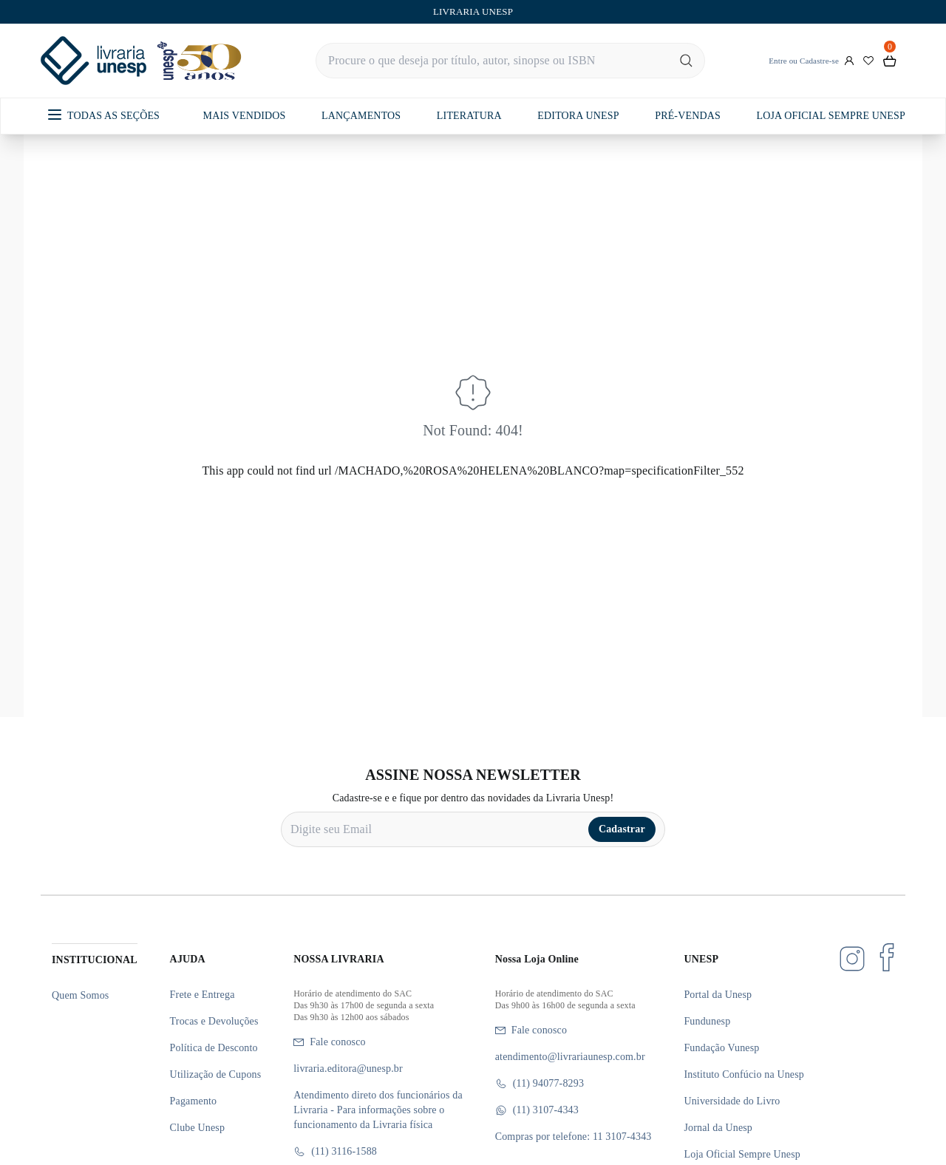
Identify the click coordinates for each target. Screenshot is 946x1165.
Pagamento (193, 1101)
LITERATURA (469, 115)
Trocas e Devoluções (214, 1021)
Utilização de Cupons (216, 1074)
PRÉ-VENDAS (688, 115)
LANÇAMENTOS (361, 115)
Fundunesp (707, 1021)
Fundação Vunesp (721, 1047)
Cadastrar (622, 829)
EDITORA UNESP (578, 115)
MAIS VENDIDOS (244, 115)
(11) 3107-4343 (537, 1110)
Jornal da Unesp (718, 1127)
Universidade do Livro (732, 1101)
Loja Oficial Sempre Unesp (742, 1154)
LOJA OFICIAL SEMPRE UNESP (830, 115)
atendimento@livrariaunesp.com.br (570, 1056)
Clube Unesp (197, 1127)
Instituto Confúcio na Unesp (744, 1074)
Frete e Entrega (202, 994)
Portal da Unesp (718, 994)
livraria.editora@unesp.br (348, 1068)
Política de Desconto (214, 1047)
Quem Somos (80, 995)
